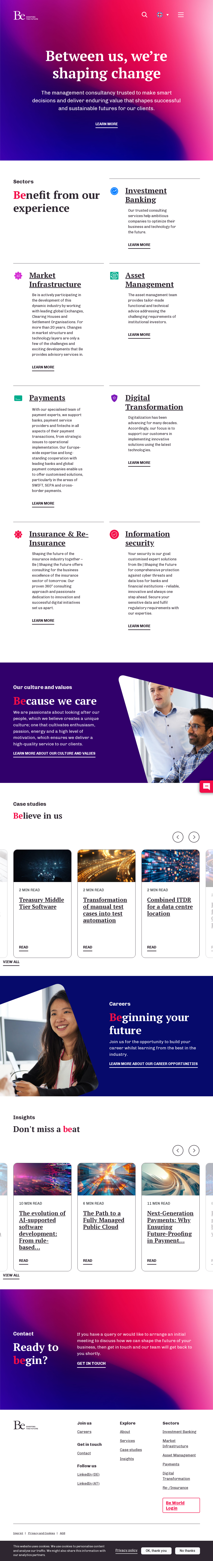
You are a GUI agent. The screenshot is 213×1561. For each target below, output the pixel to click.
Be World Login (175, 1505)
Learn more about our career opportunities (153, 1064)
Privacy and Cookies (41, 1533)
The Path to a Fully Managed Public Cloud (103, 1220)
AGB (62, 1533)
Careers (84, 1432)
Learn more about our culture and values (54, 753)
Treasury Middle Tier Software (41, 903)
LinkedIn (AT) (88, 1483)
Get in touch (91, 1363)
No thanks (187, 1551)
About (125, 1432)
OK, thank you (156, 1551)
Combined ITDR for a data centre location (170, 906)
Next (194, 837)
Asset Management (179, 1455)
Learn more (106, 124)
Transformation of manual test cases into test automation (105, 910)
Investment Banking (179, 1432)
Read (23, 947)
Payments (171, 1464)
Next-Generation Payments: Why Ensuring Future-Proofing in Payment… (170, 1226)
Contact (84, 1453)
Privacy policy (127, 1550)
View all (11, 962)
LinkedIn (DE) (88, 1474)
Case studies (131, 1450)
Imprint (18, 1533)
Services (127, 1441)
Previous (178, 837)
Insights (127, 1459)
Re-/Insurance (175, 1488)
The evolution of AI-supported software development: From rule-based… (42, 1230)
